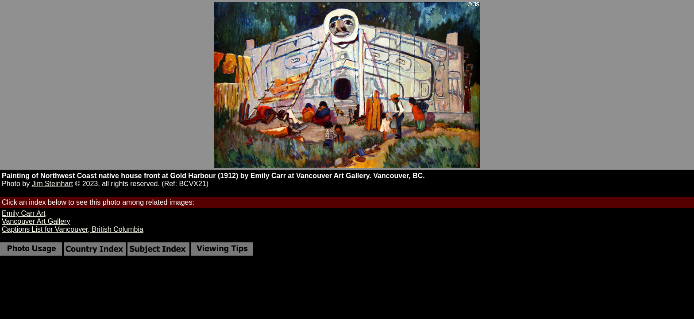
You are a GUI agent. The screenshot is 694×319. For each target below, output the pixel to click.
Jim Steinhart (52, 183)
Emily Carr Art (24, 213)
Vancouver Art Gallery (36, 221)
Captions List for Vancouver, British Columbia (72, 229)
